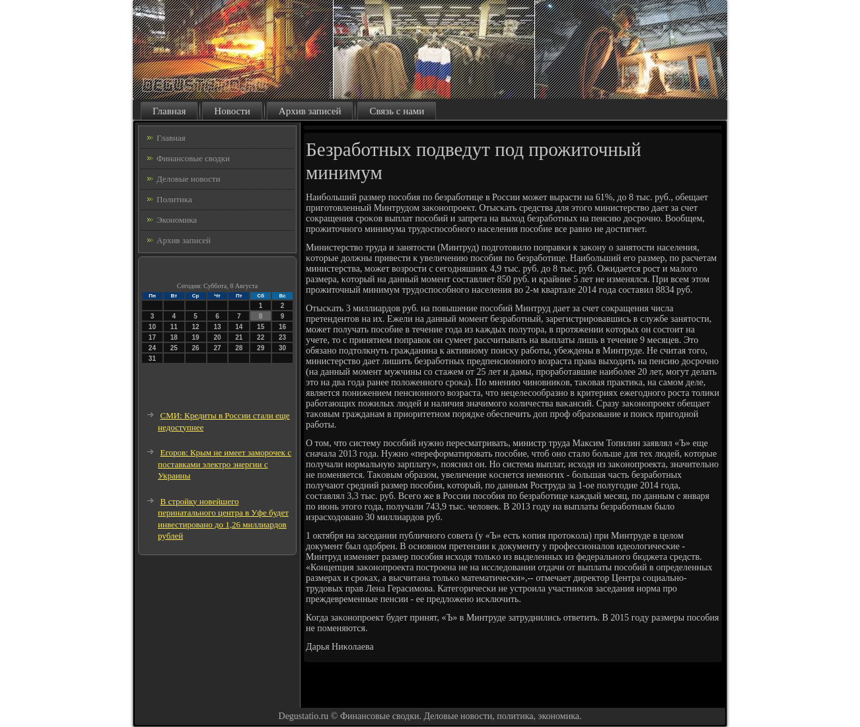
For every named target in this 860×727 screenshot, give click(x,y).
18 (174, 337)
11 (174, 326)
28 (238, 348)
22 (260, 337)
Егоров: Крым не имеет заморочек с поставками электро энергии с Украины (224, 463)
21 (238, 337)
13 (217, 326)
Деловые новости (188, 179)
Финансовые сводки (193, 158)
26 (195, 348)
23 (282, 337)
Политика (174, 199)
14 (238, 326)
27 (217, 348)
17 (152, 337)
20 (217, 337)
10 (152, 326)
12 (195, 326)
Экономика (177, 220)
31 (152, 358)
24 (152, 348)
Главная (169, 111)
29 (260, 348)
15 (260, 326)
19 (195, 337)
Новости (232, 111)
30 (282, 348)
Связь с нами (396, 111)
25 (174, 348)
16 (282, 326)
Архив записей (310, 111)
